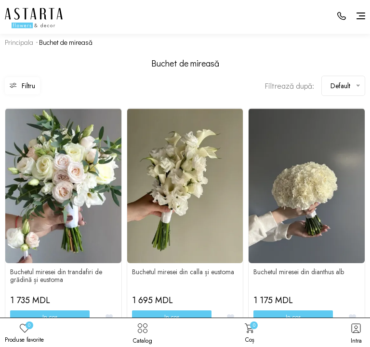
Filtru (22, 86)
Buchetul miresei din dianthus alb (298, 272)
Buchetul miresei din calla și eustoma (183, 272)
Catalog (142, 332)
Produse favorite (24, 332)
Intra (356, 332)
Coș (249, 332)
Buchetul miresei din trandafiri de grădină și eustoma (56, 275)
